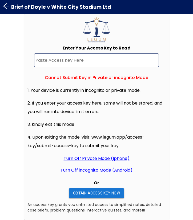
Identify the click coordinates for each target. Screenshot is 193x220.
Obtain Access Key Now (96, 193)
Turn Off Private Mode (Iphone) (97, 158)
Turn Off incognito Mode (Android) (96, 170)
